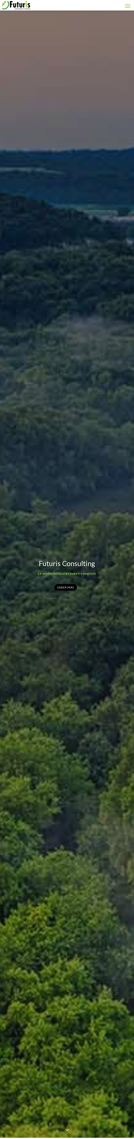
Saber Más (65, 587)
